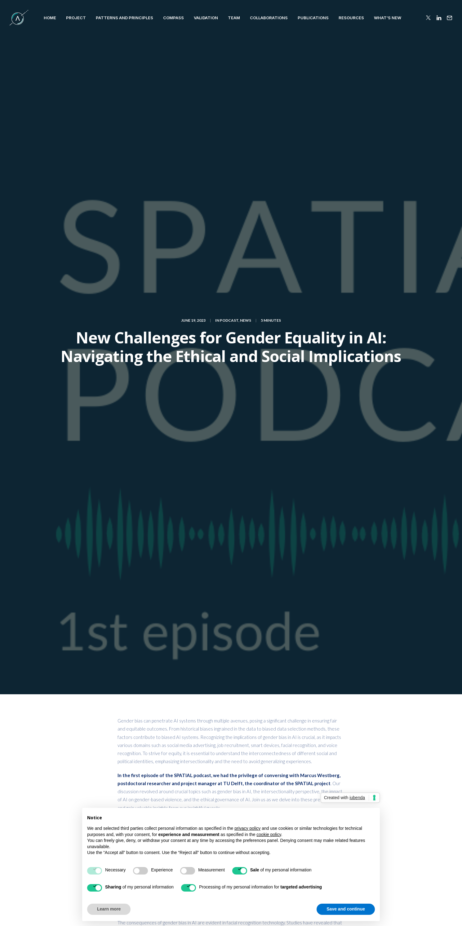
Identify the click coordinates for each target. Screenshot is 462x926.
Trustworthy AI (135, 681)
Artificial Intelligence (141, 671)
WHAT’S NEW (387, 17)
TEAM (234, 17)
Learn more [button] (109, 908)
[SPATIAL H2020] (19, 17)
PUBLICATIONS (313, 17)
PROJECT (76, 17)
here (245, 294)
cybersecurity (184, 671)
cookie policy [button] (268, 834)
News (245, 57)
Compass (173, 17)
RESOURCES (351, 17)
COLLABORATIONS (269, 17)
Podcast (229, 57)
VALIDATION (206, 17)
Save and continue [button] (346, 908)
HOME (50, 17)
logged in (152, 740)
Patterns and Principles (124, 17)
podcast (255, 671)
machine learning (223, 671)
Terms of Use (394, 911)
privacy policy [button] (247, 828)
